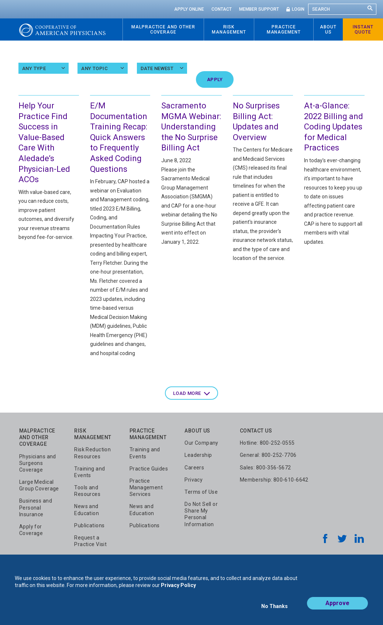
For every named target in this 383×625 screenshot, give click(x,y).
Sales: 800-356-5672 (265, 468)
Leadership (198, 455)
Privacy (193, 480)
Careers (194, 468)
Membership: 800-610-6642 (274, 480)
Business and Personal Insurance (35, 507)
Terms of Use (201, 492)
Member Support (259, 9)
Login (298, 9)
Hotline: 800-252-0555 (267, 443)
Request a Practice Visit (90, 541)
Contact (221, 9)
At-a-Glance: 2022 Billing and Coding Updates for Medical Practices (333, 126)
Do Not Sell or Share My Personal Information (201, 514)
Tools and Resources (87, 491)
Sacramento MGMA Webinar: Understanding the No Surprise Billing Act (191, 126)
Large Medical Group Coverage (39, 485)
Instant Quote (363, 29)
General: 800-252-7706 (268, 455)
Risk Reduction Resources (92, 453)
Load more (187, 393)
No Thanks (274, 609)
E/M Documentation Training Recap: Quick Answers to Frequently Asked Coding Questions (118, 137)
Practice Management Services (146, 487)
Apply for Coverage (31, 530)
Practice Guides (149, 469)
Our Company (201, 443)
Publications (89, 525)
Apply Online (189, 9)
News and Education (86, 509)
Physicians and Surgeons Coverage (37, 463)
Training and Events (89, 472)
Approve (337, 608)
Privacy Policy (178, 591)
